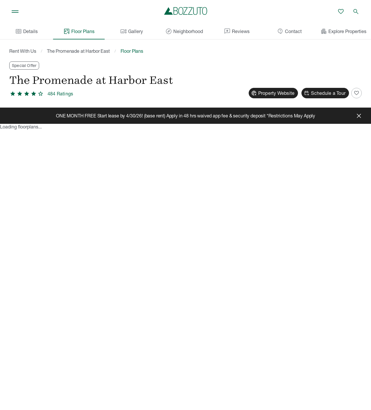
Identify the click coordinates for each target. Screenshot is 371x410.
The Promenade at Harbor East (78, 51)
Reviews (237, 31)
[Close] (359, 116)
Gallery (131, 31)
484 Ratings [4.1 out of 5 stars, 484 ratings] (60, 94)
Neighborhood (184, 31)
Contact (289, 31)
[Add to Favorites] (356, 93)
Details (26, 31)
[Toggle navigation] (15, 11)
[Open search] (356, 11)
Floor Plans (78, 31)
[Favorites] (341, 11)
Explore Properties (343, 31)
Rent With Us (22, 51)
